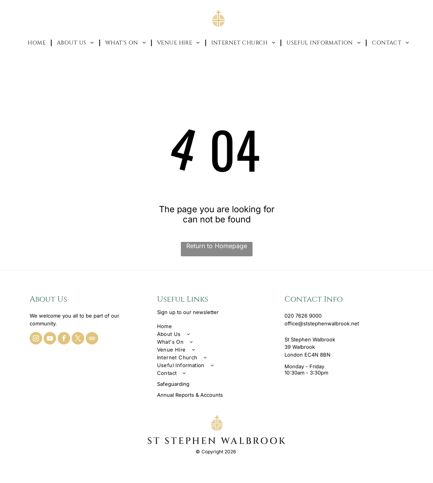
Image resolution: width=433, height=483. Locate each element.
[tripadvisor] (92, 339)
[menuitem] (37, 42)
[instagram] (36, 339)
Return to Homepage (216, 246)
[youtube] (50, 339)
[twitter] (78, 339)
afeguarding (174, 384)
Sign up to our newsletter (188, 312)
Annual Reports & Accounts (190, 395)
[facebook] (64, 339)
